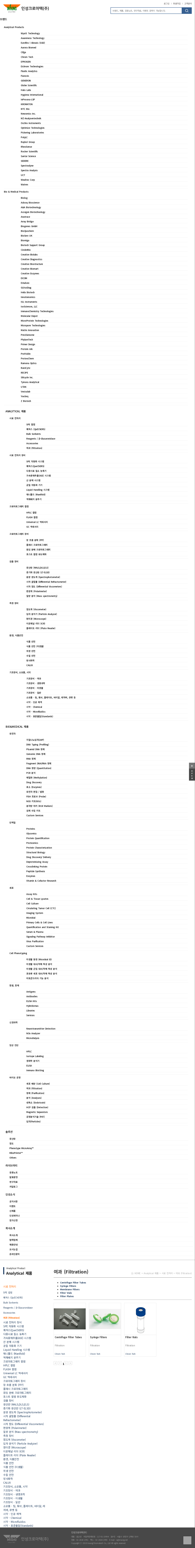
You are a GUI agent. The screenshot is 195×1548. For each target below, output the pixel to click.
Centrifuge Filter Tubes (73, 1282)
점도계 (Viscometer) (36, 609)
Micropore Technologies (33, 325)
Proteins (30, 828)
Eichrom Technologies (32, 66)
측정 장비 (14, 603)
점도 (11, 1143)
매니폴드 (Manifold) (36, 494)
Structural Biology (35, 852)
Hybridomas (32, 1005)
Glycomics (31, 833)
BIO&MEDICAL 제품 (17, 726)
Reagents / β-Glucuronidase (40, 438)
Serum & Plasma (34, 931)
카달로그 (13, 1186)
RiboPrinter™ (15, 1152)
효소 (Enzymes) (34, 787)
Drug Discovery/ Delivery (38, 857)
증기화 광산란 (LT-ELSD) (38, 572)
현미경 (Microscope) (36, 618)
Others (12, 1157)
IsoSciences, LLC (29, 306)
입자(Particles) (33, 1121)
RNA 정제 (31, 758)
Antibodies (31, 996)
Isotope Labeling (35, 1056)
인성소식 (10, 1194)
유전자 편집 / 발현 (35, 791)
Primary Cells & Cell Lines (39, 922)
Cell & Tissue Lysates (37, 898)
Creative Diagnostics (31, 259)
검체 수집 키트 (33, 810)
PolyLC (24, 137)
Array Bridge (27, 221)
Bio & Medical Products (16, 191)
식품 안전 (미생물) (35, 646)
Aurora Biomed (28, 47)
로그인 (166, 3)
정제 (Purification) (35, 1093)
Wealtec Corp (28, 179)
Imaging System (34, 912)
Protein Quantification (37, 838)
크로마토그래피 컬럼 (19, 506)
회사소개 (10, 1228)
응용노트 (13, 1172)
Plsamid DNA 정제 (35, 749)
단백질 (12, 822)
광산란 (12, 1138)
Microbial (30, 917)
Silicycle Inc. (27, 377)
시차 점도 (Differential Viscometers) (44, 586)
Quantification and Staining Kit (42, 927)
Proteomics (32, 842)
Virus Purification (35, 941)
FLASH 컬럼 (32, 517)
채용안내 (13, 1244)
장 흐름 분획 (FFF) (35, 540)
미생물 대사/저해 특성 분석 (39, 964)
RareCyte (25, 367)
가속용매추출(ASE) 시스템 (38, 475)
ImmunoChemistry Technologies (37, 311)
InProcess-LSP (28, 99)
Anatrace (25, 216)
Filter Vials (66, 1292)
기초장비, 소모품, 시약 (20, 672)
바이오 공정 (14, 1077)
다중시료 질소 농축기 (36, 470)
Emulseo (25, 282)
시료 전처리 (14, 418)
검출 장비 (14, 561)
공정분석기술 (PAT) (35, 1116)
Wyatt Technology (30, 33)
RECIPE (24, 372)
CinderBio (26, 249)
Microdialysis (32, 1038)
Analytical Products (14, 27)
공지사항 (13, 1201)
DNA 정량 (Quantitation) (38, 768)
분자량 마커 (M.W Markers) (39, 805)
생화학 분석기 (32, 1060)
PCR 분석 (30, 772)
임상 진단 (14, 1045)
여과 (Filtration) (34, 448)
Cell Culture (32, 903)
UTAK (23, 386)
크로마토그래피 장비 (19, 533)
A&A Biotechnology (31, 207)
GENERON (26, 80)
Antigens (30, 991)
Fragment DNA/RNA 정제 (38, 763)
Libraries (30, 1010)
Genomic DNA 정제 (35, 754)
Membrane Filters (69, 1289)
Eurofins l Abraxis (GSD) (33, 42)
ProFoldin (26, 353)
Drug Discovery (33, 782)
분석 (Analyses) (34, 1097)
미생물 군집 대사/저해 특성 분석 (41, 968)
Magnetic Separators (37, 1112)
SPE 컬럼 (30, 424)
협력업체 (13, 1239)
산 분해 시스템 (33, 480)
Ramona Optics (29, 363)
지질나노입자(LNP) (35, 739)
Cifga (23, 52)
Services (30, 1015)
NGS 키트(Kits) (33, 801)
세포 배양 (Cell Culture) (38, 1083)
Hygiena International (32, 94)
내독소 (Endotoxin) (35, 1102)
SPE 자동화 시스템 (35, 461)
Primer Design (28, 344)
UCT (23, 175)
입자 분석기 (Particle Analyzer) (41, 614)
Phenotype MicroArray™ (21, 1148)
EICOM (24, 278)
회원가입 (177, 3)
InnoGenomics (28, 297)
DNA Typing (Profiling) (37, 744)
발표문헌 (13, 1177)
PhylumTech (27, 339)
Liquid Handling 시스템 (38, 489)
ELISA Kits (31, 1001)
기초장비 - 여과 (33, 678)
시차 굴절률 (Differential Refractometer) (46, 581)
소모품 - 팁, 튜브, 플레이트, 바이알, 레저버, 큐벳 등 (51, 697)
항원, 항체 (14, 985)
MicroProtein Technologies (34, 320)
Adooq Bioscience (30, 202)
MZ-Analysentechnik (31, 118)
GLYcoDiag (26, 287)
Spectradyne (27, 165)
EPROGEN (26, 61)
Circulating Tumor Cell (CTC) (41, 908)
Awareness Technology (32, 38)
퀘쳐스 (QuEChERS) (35, 429)
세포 (11, 887)
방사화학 (30, 660)
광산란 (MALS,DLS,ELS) (37, 567)
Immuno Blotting (35, 1070)
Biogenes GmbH (29, 226)
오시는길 (13, 1249)
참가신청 (13, 1220)
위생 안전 (30, 651)
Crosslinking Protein (36, 866)
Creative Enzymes (30, 273)
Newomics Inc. (28, 113)
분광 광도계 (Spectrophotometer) (43, 577)
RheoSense (26, 146)
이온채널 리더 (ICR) (35, 623)
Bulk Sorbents (33, 433)
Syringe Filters (68, 1286)
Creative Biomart (29, 268)
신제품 (12, 1210)
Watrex (24, 184)
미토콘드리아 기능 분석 (37, 978)
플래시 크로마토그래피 (37, 544)
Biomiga (25, 240)
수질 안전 (30, 655)
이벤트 (12, 1206)
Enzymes (30, 876)
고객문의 (188, 3)
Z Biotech (26, 401)
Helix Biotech (28, 292)
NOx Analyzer (33, 1033)
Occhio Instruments (31, 123)
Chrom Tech (27, 56)
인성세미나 (14, 1215)
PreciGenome (27, 334)
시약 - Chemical (34, 706)
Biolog (24, 197)
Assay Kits (31, 894)
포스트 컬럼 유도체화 (36, 554)
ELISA (29, 1065)
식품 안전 (30, 641)
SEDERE (24, 160)
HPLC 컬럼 (31, 512)
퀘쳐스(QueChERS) (35, 466)
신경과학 (13, 1022)
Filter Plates (67, 1296)
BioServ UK (26, 235)
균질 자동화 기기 (34, 485)
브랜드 (3, 19)
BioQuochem (27, 230)
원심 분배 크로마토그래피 (38, 549)
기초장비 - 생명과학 (35, 683)
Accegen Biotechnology (33, 212)
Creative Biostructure (32, 264)
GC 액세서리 (32, 526)
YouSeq (24, 396)
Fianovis (25, 75)
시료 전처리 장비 (17, 455)
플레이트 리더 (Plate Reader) (40, 628)
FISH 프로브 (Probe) (36, 796)
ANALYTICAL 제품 (16, 411)
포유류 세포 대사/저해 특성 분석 (41, 973)
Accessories (32, 443)
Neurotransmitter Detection (40, 1028)
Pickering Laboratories (32, 132)
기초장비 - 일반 (33, 692)
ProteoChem (27, 358)
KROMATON (26, 104)
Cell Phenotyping (18, 953)
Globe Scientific (29, 85)
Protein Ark (27, 349)
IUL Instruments (29, 301)
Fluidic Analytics (29, 71)
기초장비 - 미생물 (34, 688)
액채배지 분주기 (33, 499)
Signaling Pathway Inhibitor (40, 936)
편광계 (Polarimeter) (36, 591)
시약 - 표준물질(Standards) (39, 716)
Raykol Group (28, 142)
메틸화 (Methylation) (36, 777)
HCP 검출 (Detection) (37, 1107)
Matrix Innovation (30, 330)
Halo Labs (26, 90)
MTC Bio (25, 108)
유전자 (12, 733)
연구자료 (13, 1181)
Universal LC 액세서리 (37, 522)
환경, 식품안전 (16, 635)
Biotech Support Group (33, 245)
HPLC (29, 1051)
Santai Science (28, 156)
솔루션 (9, 1132)
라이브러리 (11, 1165)
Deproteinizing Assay (37, 861)
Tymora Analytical (30, 382)
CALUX (29, 665)
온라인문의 (14, 1254)
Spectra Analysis (29, 170)
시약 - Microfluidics (35, 711)
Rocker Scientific (29, 151)
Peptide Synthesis (35, 871)
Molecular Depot (29, 315)
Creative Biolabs (29, 254)
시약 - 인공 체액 (34, 702)
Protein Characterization (39, 847)
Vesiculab (25, 391)
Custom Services (34, 815)
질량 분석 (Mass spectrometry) (41, 596)
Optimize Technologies (33, 127)
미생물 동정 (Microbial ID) (39, 959)
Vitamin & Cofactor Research (41, 880)
